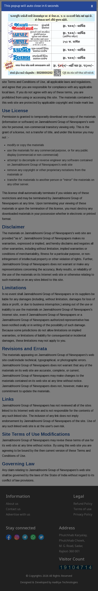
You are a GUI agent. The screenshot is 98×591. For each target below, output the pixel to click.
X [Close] (92, 5)
